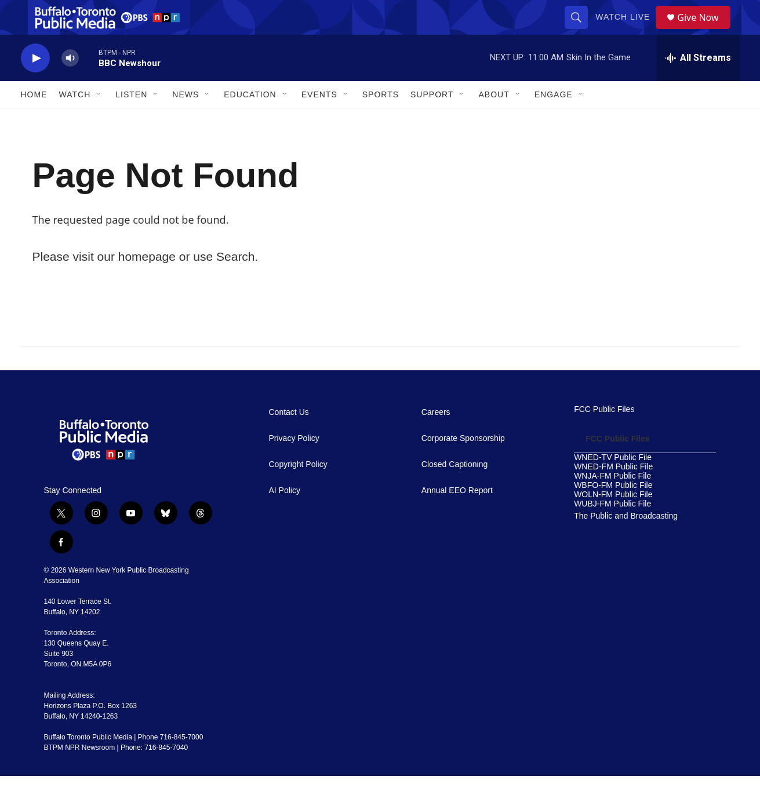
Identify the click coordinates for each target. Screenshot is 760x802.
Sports (380, 120)
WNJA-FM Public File (612, 502)
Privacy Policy (294, 464)
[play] (35, 84)
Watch (75, 120)
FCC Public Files (604, 435)
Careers (435, 438)
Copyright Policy (298, 490)
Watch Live (626, 30)
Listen (131, 120)
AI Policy (284, 516)
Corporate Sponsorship (463, 464)
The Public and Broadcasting (626, 542)
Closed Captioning (454, 490)
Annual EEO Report (457, 516)
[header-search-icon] (580, 30)
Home (34, 120)
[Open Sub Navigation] (99, 120)
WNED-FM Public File (613, 493)
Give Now (704, 30)
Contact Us (289, 438)
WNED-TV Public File (613, 483)
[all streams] (698, 84)
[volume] (70, 84)
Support (431, 120)
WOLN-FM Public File (613, 520)
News (185, 120)
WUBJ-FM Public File (612, 530)
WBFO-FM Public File (613, 511)
